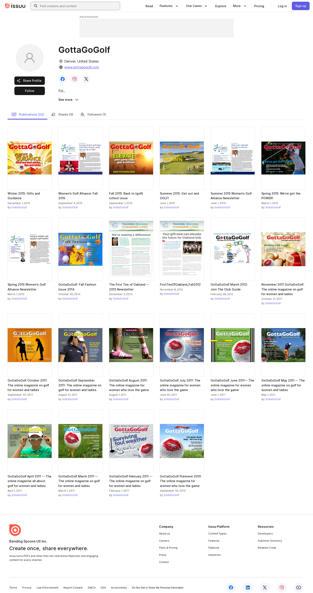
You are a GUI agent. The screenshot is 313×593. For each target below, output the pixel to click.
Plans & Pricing (168, 543)
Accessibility (119, 583)
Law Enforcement (47, 583)
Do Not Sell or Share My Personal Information (157, 583)
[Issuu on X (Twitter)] (265, 583)
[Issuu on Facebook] (231, 583)
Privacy (27, 583)
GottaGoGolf (19, 202)
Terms (13, 583)
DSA (103, 583)
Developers (265, 528)
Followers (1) (93, 109)
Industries (214, 550)
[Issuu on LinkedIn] (248, 583)
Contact (164, 557)
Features (214, 535)
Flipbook (213, 543)
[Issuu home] (15, 6)
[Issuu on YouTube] (299, 583)
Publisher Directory (270, 535)
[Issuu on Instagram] (282, 583)
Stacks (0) (62, 109)
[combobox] (79, 6)
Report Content (73, 583)
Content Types (217, 528)
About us (164, 528)
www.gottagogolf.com (81, 67)
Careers (164, 535)
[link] (149, 6)
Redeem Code (267, 543)
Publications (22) (27, 109)
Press (162, 550)
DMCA (92, 583)
